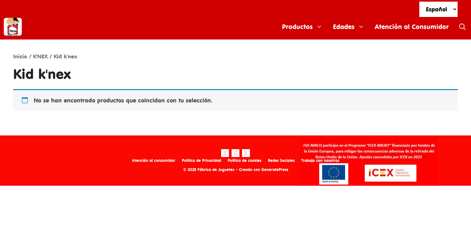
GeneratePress (274, 169)
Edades (351, 27)
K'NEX (40, 56)
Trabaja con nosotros (320, 160)
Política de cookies (244, 160)
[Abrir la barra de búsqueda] (462, 27)
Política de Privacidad (201, 160)
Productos (305, 27)
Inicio (20, 56)
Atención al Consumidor (412, 27)
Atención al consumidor (153, 160)
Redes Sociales (281, 160)
